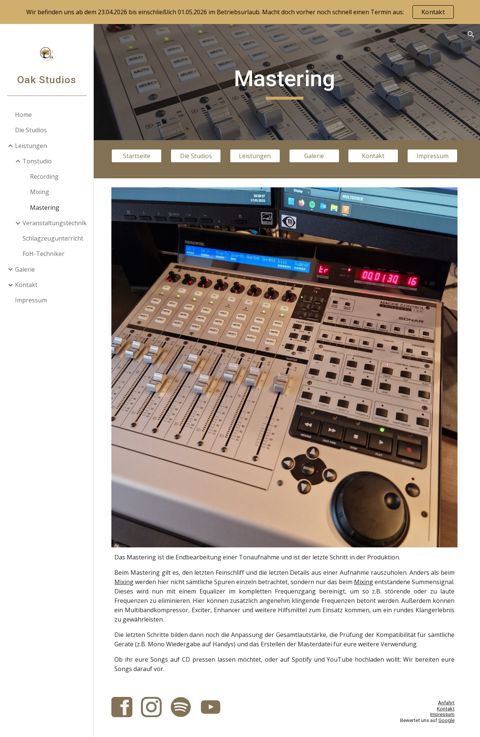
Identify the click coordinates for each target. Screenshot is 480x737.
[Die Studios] (199, 156)
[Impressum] (432, 156)
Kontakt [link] (26, 285)
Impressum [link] (31, 300)
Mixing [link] (39, 192)
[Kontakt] (374, 156)
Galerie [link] (25, 269)
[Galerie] (316, 156)
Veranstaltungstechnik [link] (54, 223)
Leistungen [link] (31, 146)
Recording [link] (44, 176)
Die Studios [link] (31, 130)
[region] (240, 12)
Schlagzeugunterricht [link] (52, 238)
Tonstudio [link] (37, 161)
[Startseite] (141, 156)
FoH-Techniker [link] (43, 254)
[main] (286, 82)
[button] (471, 34)
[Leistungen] (257, 156)
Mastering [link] (44, 207)
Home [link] (23, 115)
